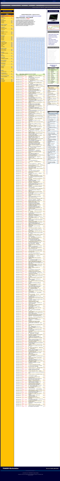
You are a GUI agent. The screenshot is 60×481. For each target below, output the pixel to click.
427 (33, 60)
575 (25, 68)
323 (30, 54)
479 (35, 63)
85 (36, 40)
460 (32, 62)
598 (35, 69)
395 (37, 58)
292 (35, 52)
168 (27, 45)
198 (20, 47)
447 (39, 61)
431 (40, 60)
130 (20, 43)
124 (38, 42)
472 (23, 63)
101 (29, 41)
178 (44, 45)
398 (42, 58)
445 (35, 61)
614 (34, 70)
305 (28, 53)
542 (27, 66)
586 (44, 68)
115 (23, 42)
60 (32, 39)
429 (37, 60)
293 (37, 52)
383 (17, 58)
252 (25, 50)
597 (33, 69)
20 (37, 37)
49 (18, 39)
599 (37, 69)
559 (27, 67)
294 (39, 52)
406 (27, 59)
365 (44, 56)
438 (23, 61)
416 (44, 59)
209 (39, 47)
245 (42, 49)
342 (33, 55)
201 (25, 47)
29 (20, 38)
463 (37, 62)
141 (39, 43)
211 (42, 47)
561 (30, 67)
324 (32, 54)
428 (35, 60)
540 (23, 66)
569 (44, 67)
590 (22, 69)
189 (33, 46)
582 (37, 68)
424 (28, 60)
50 (19, 39)
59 (31, 39)
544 (30, 66)
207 (35, 47)
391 (30, 58)
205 (32, 47)
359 (33, 56)
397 (40, 58)
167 (25, 45)
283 (20, 52)
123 (37, 42)
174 (37, 45)
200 (23, 47)
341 (32, 55)
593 (27, 69)
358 (32, 56)
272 (30, 51)
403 (22, 59)
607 (23, 70)
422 (25, 60)
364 (42, 56)
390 (28, 58)
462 (35, 62)
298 (17, 53)
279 (42, 51)
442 (30, 61)
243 (39, 49)
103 (32, 41)
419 (20, 60)
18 (35, 37)
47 (44, 38)
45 (41, 38)
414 (40, 59)
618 (41, 70)
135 (28, 43)
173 (35, 45)
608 (24, 70)
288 (28, 52)
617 (39, 70)
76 (24, 40)
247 (17, 50)
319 (23, 54)
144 (44, 43)
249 (20, 50)
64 (37, 39)
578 (30, 68)
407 (28, 59)
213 (17, 48)
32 (24, 38)
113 (20, 42)
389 (27, 58)
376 (33, 57)
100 (27, 41)
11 (26, 37)
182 (22, 46)
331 (44, 54)
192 (39, 46)
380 (40, 57)
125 (40, 42)
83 (33, 40)
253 (27, 50)
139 (35, 43)
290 (32, 52)
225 (37, 48)
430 (39, 60)
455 (23, 62)
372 (27, 57)
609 (26, 70)
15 (31, 37)
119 (30, 42)
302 (23, 53)
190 (35, 46)
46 (42, 38)
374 (30, 57)
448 (40, 61)
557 (23, 67)
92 (16, 41)
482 (40, 63)
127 (43, 42)
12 (27, 37)
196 (17, 47)
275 (35, 51)
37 (31, 38)
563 (33, 67)
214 (18, 48)
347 (42, 55)
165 (22, 45)
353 (23, 56)
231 (18, 49)
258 (35, 50)
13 (28, 37)
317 (20, 54)
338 (27, 55)
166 (23, 45)
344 (37, 55)
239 (32, 49)
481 (39, 63)
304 (27, 53)
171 (32, 45)
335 (22, 55)
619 (43, 70)
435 (18, 61)
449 (42, 61)
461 (33, 62)
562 (32, 67)
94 (19, 41)
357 (30, 56)
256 (32, 50)
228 (42, 48)
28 (19, 38)
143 (42, 43)
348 (44, 55)
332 (17, 55)
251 (23, 50)
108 (40, 41)
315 (17, 54)
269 (25, 51)
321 (27, 54)
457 (27, 62)
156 (35, 44)
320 (25, 54)
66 (40, 39)
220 (28, 48)
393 (33, 58)
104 (34, 41)
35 (28, 38)
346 (40, 55)
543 (28, 66)
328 (39, 54)
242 (37, 49)
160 (42, 44)
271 (28, 51)
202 (27, 47)
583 (39, 68)
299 (18, 53)
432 (42, 60)
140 (37, 43)
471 (22, 63)
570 (17, 68)
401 (18, 59)
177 (42, 45)
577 (28, 68)
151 (27, 44)
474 (27, 63)
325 (33, 54)
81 (31, 40)
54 (24, 39)
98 (24, 41)
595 (30, 69)
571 (18, 68)
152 (28, 44)
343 (35, 55)
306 (30, 53)
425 (30, 60)
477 (32, 63)
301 (22, 53)
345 (39, 55)
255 (30, 50)
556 (22, 67)
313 (42, 53)
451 (17, 62)
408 (30, 59)
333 (18, 55)
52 (22, 39)
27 (18, 38)
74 (22, 40)
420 (22, 60)
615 (36, 70)
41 (36, 38)
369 (22, 57)
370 (23, 57)
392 (32, 58)
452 (18, 62)
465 (40, 62)
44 (40, 38)
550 (40, 66)
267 (22, 51)
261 (40, 50)
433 (44, 60)
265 (18, 51)
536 (17, 66)
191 (37, 46)
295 (40, 52)
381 (42, 57)
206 (33, 47)
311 (38, 53)
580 (33, 68)
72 (19, 40)
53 (23, 39)
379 (39, 57)
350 (18, 56)
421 (23, 60)
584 (40, 68)
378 (37, 57)
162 (17, 45)
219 (27, 48)
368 (20, 57)
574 (23, 68)
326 (35, 54)
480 (37, 63)
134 (27, 43)
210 (40, 47)
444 (33, 61)
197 (18, 47)
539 (22, 66)
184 (25, 46)
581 (35, 68)
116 (25, 42)
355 (27, 56)
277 (39, 51)
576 (27, 68)
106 (37, 41)
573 (22, 68)
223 (33, 48)
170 (30, 45)
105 (35, 41)
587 (17, 69)
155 (33, 44)
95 (20, 41)
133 (25, 43)
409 (32, 59)
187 (30, 46)
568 (42, 67)
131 (22, 43)
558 (25, 67)
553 (17, 67)
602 (42, 69)
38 (32, 38)
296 (42, 52)
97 (23, 41)
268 (23, 51)
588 (18, 69)
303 (25, 53)
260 (39, 50)
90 (42, 40)
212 (44, 47)
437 (22, 61)
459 (30, 62)
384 (18, 58)
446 (37, 61)
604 (18, 70)
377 (35, 57)
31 (23, 38)
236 (27, 49)
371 (25, 57)
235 (25, 49)
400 (17, 59)
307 (32, 53)
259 (37, 50)
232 (20, 49)
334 (20, 55)
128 (17, 43)
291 (33, 52)
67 (41, 39)
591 (23, 69)
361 (37, 56)
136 (30, 43)
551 (42, 66)
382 (44, 57)
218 (25, 48)
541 (25, 66)
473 (25, 63)
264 (17, 51)
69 (44, 39)
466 (42, 62)
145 (17, 44)
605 (19, 70)
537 (18, 66)
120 (32, 42)
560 (28, 67)
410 (33, 59)
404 (23, 59)
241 (35, 49)
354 (25, 56)
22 (40, 37)
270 (27, 51)
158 (39, 44)
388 (25, 58)
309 (35, 53)
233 (22, 49)
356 (28, 56)
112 (18, 42)
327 (37, 54)
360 (35, 56)
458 (28, 62)
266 (20, 51)
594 (28, 69)
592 (25, 69)
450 (44, 61)
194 (42, 46)
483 (42, 63)
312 (40, 53)
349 (17, 56)
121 (33, 42)
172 (33, 45)
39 (33, 38)
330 (42, 54)
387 (23, 58)
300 (20, 53)
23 (41, 37)
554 (18, 67)
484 (44, 63)
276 (37, 51)
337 (25, 55)
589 (20, 69)
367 (18, 57)
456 (25, 62)
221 (30, 48)
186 (28, 46)
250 (22, 50)
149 (23, 44)
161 (44, 44)
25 (44, 37)
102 (30, 41)
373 (28, 57)
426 (32, 60)
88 (40, 40)
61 (33, 39)
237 (28, 49)
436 (20, 61)
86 (37, 40)
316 (18, 54)
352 (22, 56)
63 (36, 39)
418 (18, 60)
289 (30, 52)
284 (22, 52)
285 (23, 52)
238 (30, 49)
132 (23, 43)
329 (40, 54)
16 (32, 37)
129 (18, 43)
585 (42, 68)
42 (37, 38)
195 (44, 46)
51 (20, 39)
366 (17, 57)
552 (44, 66)
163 (18, 45)
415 (42, 59)
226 (39, 48)
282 (18, 52)
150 (25, 44)
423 (27, 60)
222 (32, 48)
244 (40, 49)
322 (28, 54)
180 (18, 46)
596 (32, 69)
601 (40, 69)
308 (33, 53)
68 (42, 39)
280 (44, 51)
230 (17, 49)
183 (23, 46)
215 (20, 48)
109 (42, 41)
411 (35, 59)
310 (37, 53)
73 (20, 40)
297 (44, 52)
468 (17, 63)
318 (22, 54)
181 (20, 46)
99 (25, 41)
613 (33, 70)
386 (22, 58)
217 (23, 48)
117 (27, 42)
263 (44, 50)
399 (44, 58)
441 (28, 61)
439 (25, 61)
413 (38, 59)
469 (18, 63)
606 (21, 70)
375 (32, 57)
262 (42, 50)
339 (28, 55)
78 (27, 40)
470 (20, 63)
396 (39, 58)
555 (20, 67)
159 (40, 44)
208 (37, 47)
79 (28, 40)
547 (35, 66)
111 (17, 42)
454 (22, 62)
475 (28, 63)
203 (28, 47)
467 (44, 62)
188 (32, 46)
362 (39, 56)
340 (30, 55)
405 (25, 59)
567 (40, 67)
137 (32, 43)
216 (22, 48)
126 (42, 42)
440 (27, 61)
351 (20, 56)
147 (20, 44)
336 (23, 55)
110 (44, 41)
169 (28, 45)
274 (33, 51)
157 (37, 44)
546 (33, 66)
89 (41, 40)
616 (38, 70)
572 (20, 68)
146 (18, 44)
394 (35, 58)
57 (28, 39)
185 (27, 46)
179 (17, 46)
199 (22, 47)
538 (20, 66)
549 (39, 66)
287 (27, 52)
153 (30, 44)
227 (40, 48)
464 (39, 62)
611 (29, 70)
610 (28, 70)
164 (20, 45)
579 (32, 68)
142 (40, 43)
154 (32, 44)
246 (44, 49)
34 (27, 38)
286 (25, 52)
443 (32, 61)
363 (40, 56)
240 (33, 49)
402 (20, 59)
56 (27, 39)
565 (37, 67)
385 (20, 58)
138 (33, 43)
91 (44, 40)
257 (33, 50)
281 (17, 52)
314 (44, 53)
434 (17, 61)
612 (31, 70)
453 (20, 62)
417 (17, 60)
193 (40, 46)
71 (18, 40)
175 (39, 45)
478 (33, 63)
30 (22, 38)
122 (35, 42)
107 (39, 41)
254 (28, 50)
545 (32, 66)
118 (28, 42)
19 (36, 37)
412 (37, 59)
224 (35, 48)
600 (39, 69)
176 (40, 45)
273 (32, 51)
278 (40, 51)
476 (30, 63)
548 (37, 66)
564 (35, 67)
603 (44, 69)
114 (22, 42)
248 (18, 50)
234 (23, 49)
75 (23, 40)
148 (22, 44)
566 (39, 67)
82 (32, 40)
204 (30, 47)
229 (44, 48)
